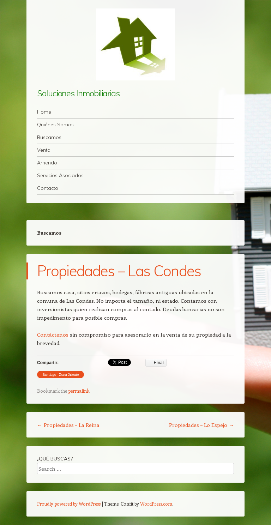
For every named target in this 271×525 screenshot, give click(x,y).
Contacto (47, 188)
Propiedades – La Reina (68, 424)
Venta (43, 150)
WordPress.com (156, 504)
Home (44, 112)
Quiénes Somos (55, 124)
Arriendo (47, 162)
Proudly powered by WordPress (69, 504)
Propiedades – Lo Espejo (201, 424)
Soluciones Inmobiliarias (78, 93)
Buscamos (49, 137)
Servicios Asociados (60, 175)
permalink (78, 391)
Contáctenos (52, 334)
